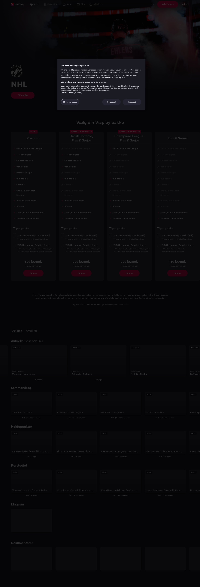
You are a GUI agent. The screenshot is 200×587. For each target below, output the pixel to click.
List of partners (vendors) (71, 93)
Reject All (111, 102)
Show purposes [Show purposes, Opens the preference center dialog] (70, 102)
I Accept (132, 102)
